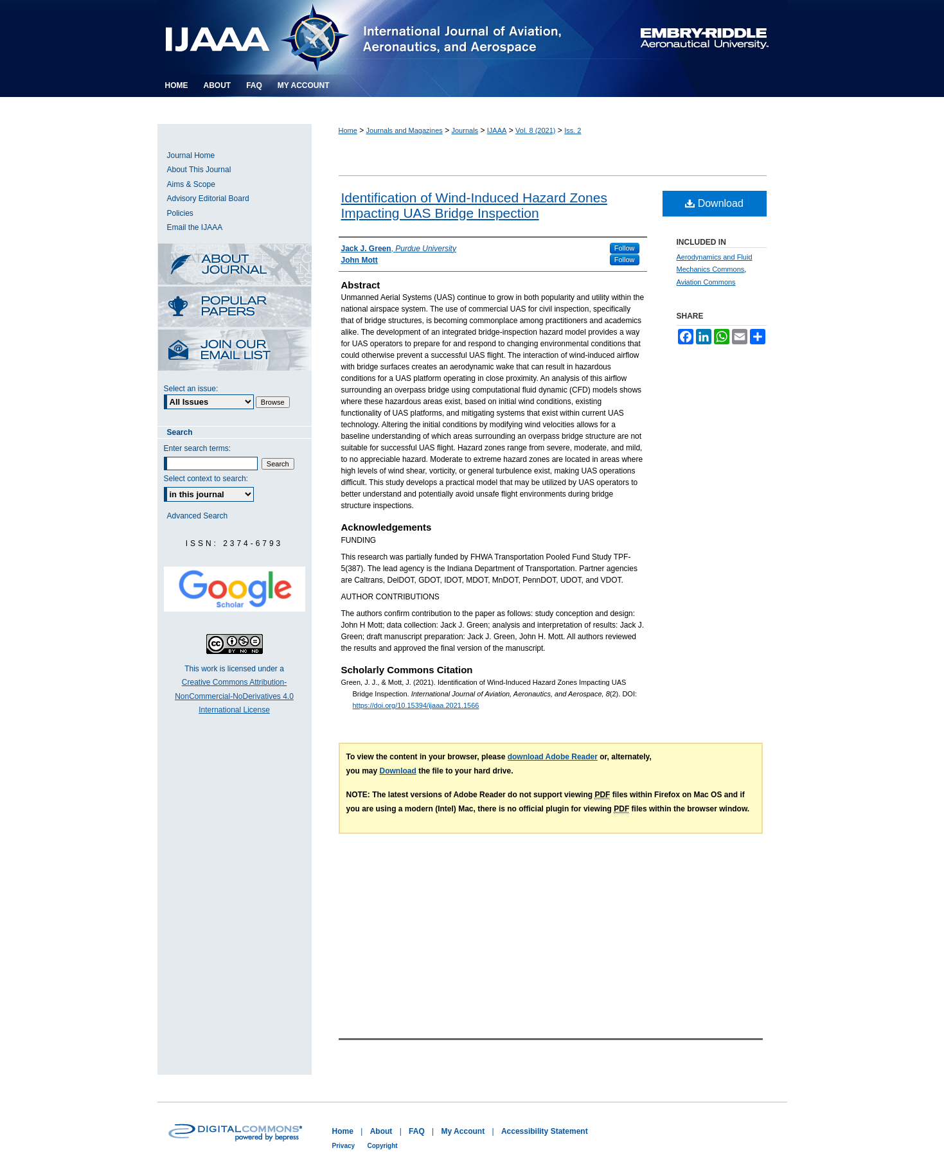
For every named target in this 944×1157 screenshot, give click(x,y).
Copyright (382, 1145)
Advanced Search (197, 515)
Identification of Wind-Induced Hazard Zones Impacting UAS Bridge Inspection (474, 205)
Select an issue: (191, 388)
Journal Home (191, 155)
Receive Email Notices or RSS (234, 351)
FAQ (417, 1131)
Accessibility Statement (544, 1131)
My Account (463, 1131)
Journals (465, 130)
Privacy (343, 1145)
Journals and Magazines (404, 130)
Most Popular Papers (234, 308)
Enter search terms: (197, 448)
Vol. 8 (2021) (535, 130)
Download (714, 203)
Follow (624, 248)
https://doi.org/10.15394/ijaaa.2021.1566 (416, 705)
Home (348, 130)
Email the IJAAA (195, 227)
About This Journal (199, 169)
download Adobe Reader (553, 756)
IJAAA (497, 130)
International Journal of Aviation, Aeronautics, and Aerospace (378, 37)
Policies (180, 213)
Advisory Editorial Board (208, 198)
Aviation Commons (706, 282)
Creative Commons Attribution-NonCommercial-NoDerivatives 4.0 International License (234, 696)
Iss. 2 (572, 130)
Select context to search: (206, 478)
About (381, 1131)
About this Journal (234, 265)
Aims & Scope (191, 184)
